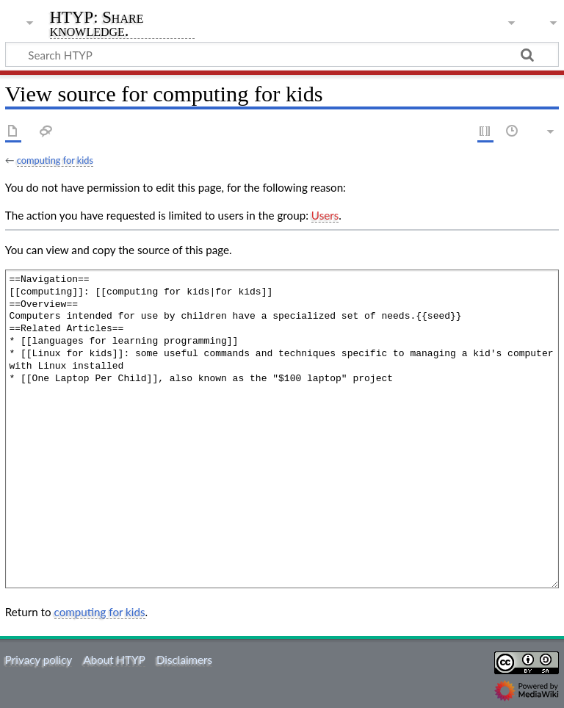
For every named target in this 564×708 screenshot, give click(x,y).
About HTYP (114, 659)
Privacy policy (38, 659)
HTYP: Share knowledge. (97, 24)
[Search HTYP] (282, 54)
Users (325, 215)
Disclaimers (184, 659)
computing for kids (55, 160)
